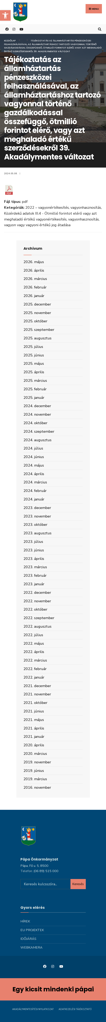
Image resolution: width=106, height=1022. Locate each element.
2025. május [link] (33, 363)
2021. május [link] (33, 719)
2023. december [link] (37, 507)
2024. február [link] (35, 490)
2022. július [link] (33, 635)
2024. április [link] (33, 473)
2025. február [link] (35, 389)
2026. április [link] (33, 270)
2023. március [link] (35, 567)
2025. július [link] (33, 346)
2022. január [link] (33, 677)
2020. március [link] (35, 753)
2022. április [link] (33, 651)
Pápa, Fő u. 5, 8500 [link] (34, 866)
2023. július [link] (33, 541)
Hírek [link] (25, 921)
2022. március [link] (35, 660)
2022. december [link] (37, 592)
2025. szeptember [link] (38, 329)
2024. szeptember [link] (38, 431)
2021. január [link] (33, 736)
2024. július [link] (33, 448)
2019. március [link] (35, 779)
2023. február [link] (35, 575)
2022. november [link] (37, 601)
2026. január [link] (33, 295)
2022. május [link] (33, 643)
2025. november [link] (37, 312)
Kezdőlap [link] (10, 40)
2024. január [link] (33, 499)
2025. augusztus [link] (37, 338)
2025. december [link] (37, 304)
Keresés (78, 884)
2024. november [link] (37, 414)
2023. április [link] (33, 558)
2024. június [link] (33, 456)
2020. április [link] (33, 745)
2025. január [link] (33, 397)
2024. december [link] (37, 405)
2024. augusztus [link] (37, 440)
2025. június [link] (33, 355)
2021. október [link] (35, 702)
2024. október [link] (35, 423)
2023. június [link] (33, 550)
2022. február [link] (35, 668)
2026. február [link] (35, 287)
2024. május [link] (33, 465)
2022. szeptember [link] (38, 617)
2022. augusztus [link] (37, 626)
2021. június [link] (33, 711)
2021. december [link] (37, 685)
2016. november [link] (37, 787)
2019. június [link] (33, 770)
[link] (5, 15)
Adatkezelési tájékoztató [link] (75, 1009)
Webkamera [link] (31, 947)
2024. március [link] (35, 482)
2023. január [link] (33, 584)
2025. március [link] (35, 380)
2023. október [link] (35, 524)
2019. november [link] (37, 762)
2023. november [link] (37, 516)
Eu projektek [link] (32, 930)
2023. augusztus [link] (37, 533)
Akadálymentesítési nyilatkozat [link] (33, 1009)
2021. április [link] (33, 728)
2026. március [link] (35, 278)
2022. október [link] (35, 609)
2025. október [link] (35, 321)
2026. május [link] (33, 261)
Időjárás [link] (28, 939)
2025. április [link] (33, 372)
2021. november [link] (37, 694)
